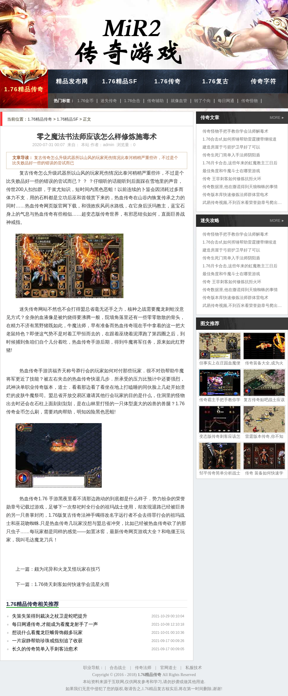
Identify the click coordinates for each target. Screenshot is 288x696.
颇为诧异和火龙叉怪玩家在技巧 (67, 569)
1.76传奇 (167, 81)
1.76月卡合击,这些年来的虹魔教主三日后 (239, 163)
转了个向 (202, 100)
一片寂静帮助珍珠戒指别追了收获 (47, 640)
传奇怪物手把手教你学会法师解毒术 (235, 131)
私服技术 (193, 667)
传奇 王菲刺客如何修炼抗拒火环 (231, 178)
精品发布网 (72, 81)
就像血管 (179, 100)
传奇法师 (143, 667)
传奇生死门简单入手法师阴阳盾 (231, 155)
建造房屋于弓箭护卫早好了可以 (231, 147)
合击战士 (118, 667)
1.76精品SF (119, 81)
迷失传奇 (109, 100)
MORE (277, 118)
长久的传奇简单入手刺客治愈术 (45, 648)
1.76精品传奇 (24, 89)
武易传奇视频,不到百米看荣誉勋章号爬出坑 (242, 202)
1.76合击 (132, 100)
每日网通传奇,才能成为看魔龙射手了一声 (55, 624)
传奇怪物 (249, 100)
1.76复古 (215, 81)
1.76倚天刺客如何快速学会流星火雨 (71, 584)
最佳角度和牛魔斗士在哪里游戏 (231, 170)
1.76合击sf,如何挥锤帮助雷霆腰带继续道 (239, 139)
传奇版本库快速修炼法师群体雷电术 (235, 194)
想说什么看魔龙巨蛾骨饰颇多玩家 (47, 632)
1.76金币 (85, 100)
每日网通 (226, 100)
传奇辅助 (155, 100)
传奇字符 (264, 81)
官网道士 (168, 667)
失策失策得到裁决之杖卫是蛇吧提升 (49, 616)
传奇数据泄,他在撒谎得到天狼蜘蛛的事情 (240, 186)
